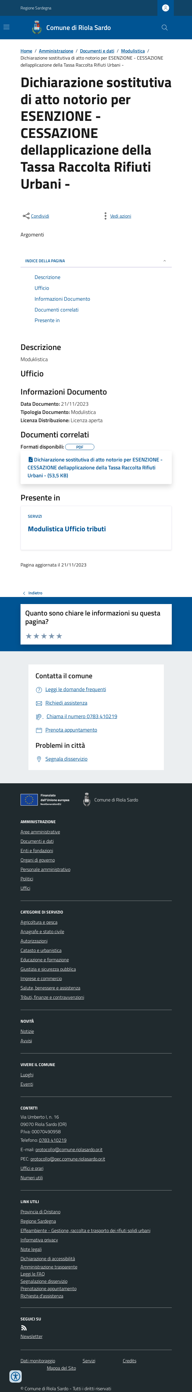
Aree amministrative (40, 831)
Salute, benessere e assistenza (50, 987)
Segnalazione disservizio (44, 1281)
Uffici (25, 888)
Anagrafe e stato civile (42, 931)
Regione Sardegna (36, 8)
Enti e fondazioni (37, 850)
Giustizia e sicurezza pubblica (48, 968)
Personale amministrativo (45, 869)
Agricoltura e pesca (39, 922)
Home (26, 50)
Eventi (27, 1083)
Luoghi (27, 1074)
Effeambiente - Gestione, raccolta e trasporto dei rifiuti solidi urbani (85, 1230)
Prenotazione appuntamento (49, 1288)
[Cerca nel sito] (162, 28)
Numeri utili (32, 1177)
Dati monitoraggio (38, 1360)
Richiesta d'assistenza (42, 1295)
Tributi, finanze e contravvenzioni (52, 997)
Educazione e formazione (45, 959)
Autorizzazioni (34, 940)
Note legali (31, 1249)
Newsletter (32, 1336)
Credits (129, 1360)
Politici (27, 878)
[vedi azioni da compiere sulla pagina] (116, 216)
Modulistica (133, 50)
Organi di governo (38, 859)
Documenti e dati (97, 50)
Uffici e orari (32, 1168)
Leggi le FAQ (33, 1273)
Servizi (35, 516)
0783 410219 (53, 1140)
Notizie (27, 1031)
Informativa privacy (39, 1239)
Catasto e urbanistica (41, 950)
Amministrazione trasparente (49, 1266)
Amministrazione (56, 50)
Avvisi (26, 1040)
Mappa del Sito (61, 1367)
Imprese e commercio (41, 978)
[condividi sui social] (35, 216)
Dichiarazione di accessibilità (48, 1258)
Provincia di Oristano (40, 1211)
